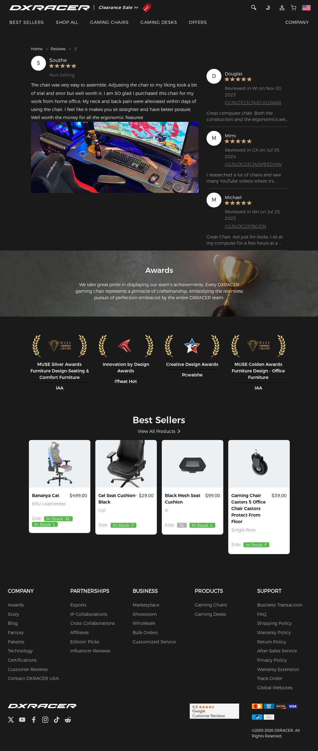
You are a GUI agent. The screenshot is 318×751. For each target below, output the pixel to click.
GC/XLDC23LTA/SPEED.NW (253, 164)
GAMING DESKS (158, 22)
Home (37, 49)
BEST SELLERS (26, 22)
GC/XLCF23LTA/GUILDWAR (253, 102)
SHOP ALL (67, 22)
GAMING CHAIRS (109, 22)
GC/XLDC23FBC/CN (245, 226)
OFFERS (198, 22)
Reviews (58, 49)
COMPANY (297, 22)
